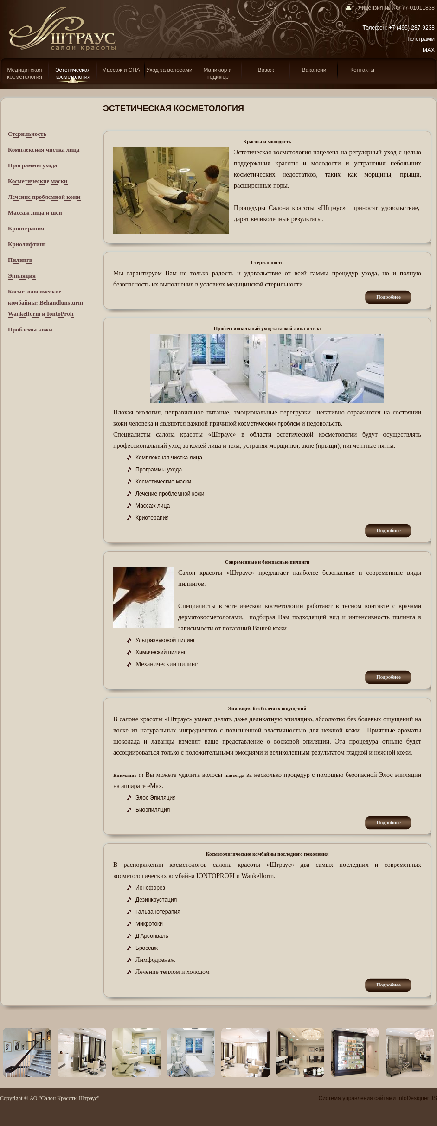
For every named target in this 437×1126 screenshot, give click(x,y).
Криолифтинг (27, 244)
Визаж (266, 70)
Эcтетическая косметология (72, 73)
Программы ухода (32, 165)
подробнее (388, 296)
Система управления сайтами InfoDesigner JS (377, 1098)
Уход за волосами (169, 70)
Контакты (362, 70)
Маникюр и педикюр (217, 73)
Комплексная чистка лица (43, 149)
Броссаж (146, 948)
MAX (429, 50)
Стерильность (27, 133)
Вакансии (314, 70)
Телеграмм (420, 39)
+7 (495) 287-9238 (412, 28)
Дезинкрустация (156, 900)
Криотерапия (26, 228)
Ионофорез (150, 887)
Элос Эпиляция (155, 798)
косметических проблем (269, 423)
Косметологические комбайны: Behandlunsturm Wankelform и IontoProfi (45, 302)
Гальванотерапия (157, 912)
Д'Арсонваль (151, 936)
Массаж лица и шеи (35, 212)
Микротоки (149, 924)
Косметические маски (38, 181)
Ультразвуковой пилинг (165, 640)
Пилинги (20, 259)
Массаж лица (152, 506)
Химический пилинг (160, 652)
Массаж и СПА (121, 70)
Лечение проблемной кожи (44, 196)
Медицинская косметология (24, 73)
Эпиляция (22, 275)
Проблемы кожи (30, 329)
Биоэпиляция (152, 810)
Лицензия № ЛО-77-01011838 (393, 8)
